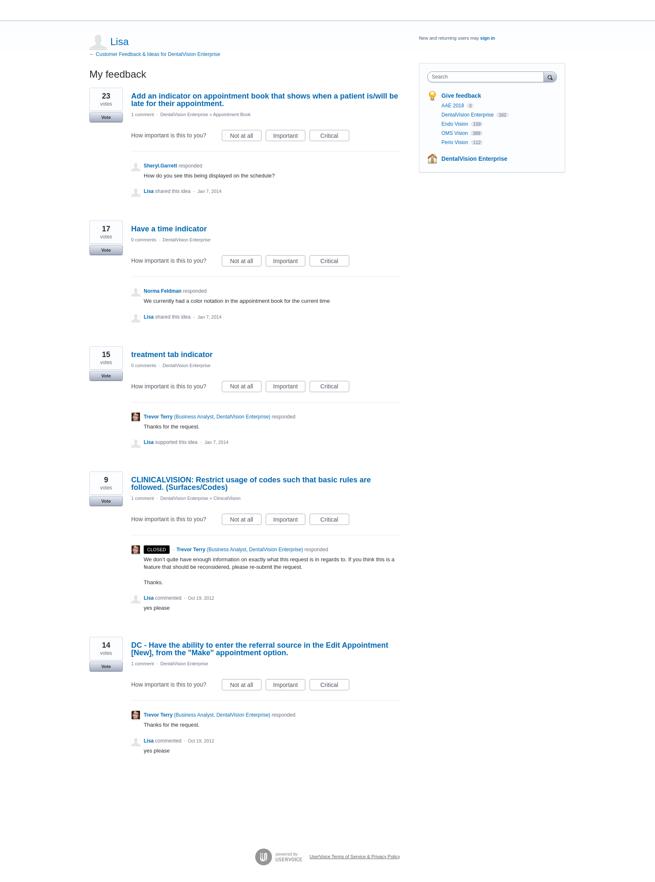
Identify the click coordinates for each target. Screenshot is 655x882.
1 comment (142, 114)
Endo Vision (456, 124)
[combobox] (488, 77)
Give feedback (461, 95)
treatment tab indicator (172, 354)
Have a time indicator (169, 229)
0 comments (143, 239)
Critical (334, 137)
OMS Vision (455, 133)
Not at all (245, 137)
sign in (487, 38)
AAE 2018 (453, 106)
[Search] (550, 76)
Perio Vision (456, 142)
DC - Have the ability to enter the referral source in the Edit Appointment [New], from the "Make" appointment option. (259, 649)
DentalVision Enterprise (184, 114)
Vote (106, 117)
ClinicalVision (227, 498)
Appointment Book (232, 114)
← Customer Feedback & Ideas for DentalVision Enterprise (154, 54)
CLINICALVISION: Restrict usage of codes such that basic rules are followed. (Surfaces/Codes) (251, 484)
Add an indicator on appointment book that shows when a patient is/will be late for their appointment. (264, 100)
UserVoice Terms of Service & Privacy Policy (355, 856)
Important (289, 137)
